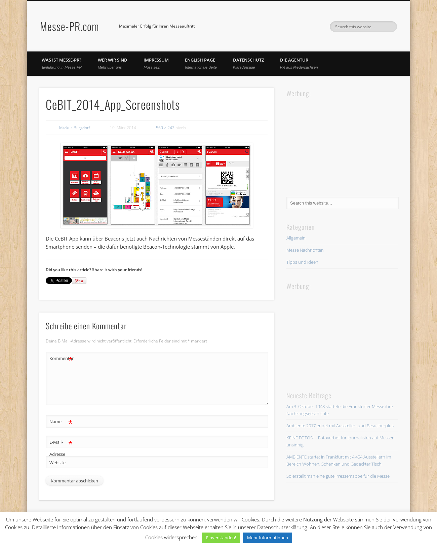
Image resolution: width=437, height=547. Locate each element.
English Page (201, 63)
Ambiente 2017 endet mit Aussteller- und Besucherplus (340, 426)
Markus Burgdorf (74, 128)
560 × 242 (165, 128)
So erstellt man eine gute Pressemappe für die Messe (338, 476)
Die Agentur (299, 63)
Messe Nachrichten (305, 250)
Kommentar (61, 358)
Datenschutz (248, 63)
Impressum (156, 63)
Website (57, 463)
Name (61, 422)
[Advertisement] (336, 141)
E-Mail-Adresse (61, 446)
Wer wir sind (112, 63)
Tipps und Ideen (302, 262)
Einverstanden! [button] (221, 538)
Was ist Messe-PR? (62, 63)
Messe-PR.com (69, 26)
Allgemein (296, 238)
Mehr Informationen (267, 538)
